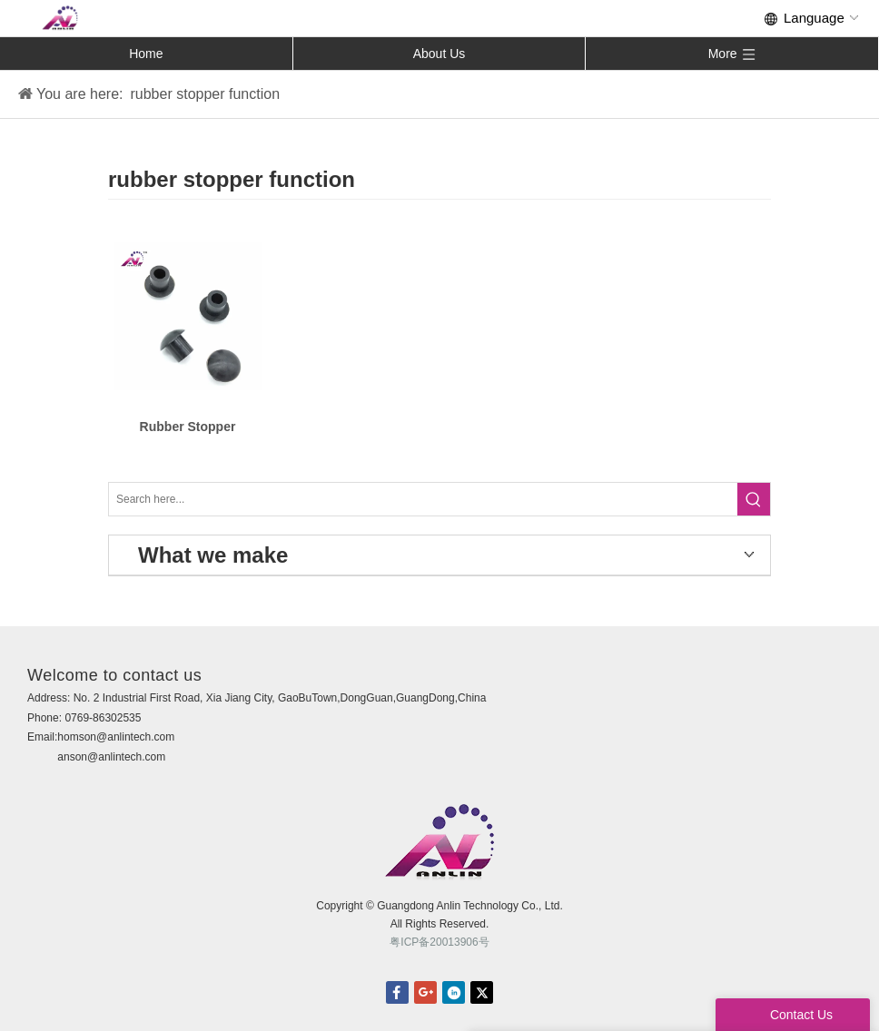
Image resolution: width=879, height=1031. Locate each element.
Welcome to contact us (114, 675)
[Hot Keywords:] (753, 499)
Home (146, 53)
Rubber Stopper (188, 426)
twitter (481, 992)
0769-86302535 (102, 718)
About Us (439, 53)
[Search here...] (423, 499)
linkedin (453, 992)
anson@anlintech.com (111, 757)
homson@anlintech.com (115, 737)
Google (425, 992)
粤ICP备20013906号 (439, 942)
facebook (397, 992)
